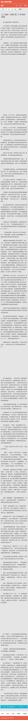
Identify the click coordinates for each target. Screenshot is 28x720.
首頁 (2, 5)
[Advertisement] (14, 71)
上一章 (4, 706)
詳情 (7, 713)
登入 (17, 5)
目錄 (13, 713)
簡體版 (25, 5)
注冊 (20, 5)
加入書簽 (10, 706)
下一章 (21, 706)
